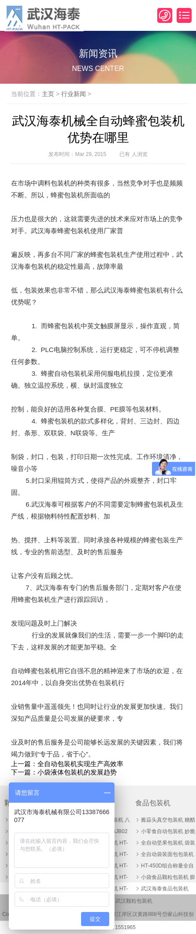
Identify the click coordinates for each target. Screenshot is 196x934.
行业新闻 (73, 93)
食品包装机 (152, 803)
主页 (48, 93)
